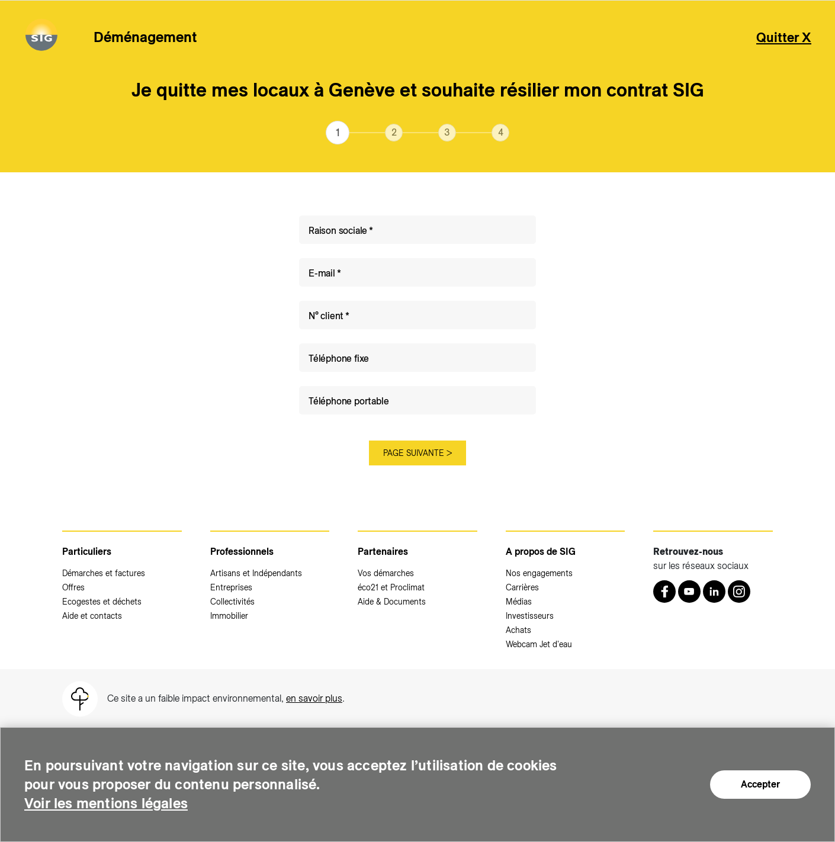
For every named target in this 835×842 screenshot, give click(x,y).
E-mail (322, 273)
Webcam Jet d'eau (539, 644)
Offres (73, 587)
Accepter (760, 784)
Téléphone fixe (339, 358)
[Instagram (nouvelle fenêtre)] (739, 591)
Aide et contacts (92, 616)
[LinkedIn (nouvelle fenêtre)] (714, 591)
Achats (518, 630)
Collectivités (232, 601)
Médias (519, 601)
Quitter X (783, 37)
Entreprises (231, 587)
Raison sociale (338, 230)
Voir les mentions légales (106, 803)
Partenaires (383, 551)
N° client (326, 316)
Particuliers (86, 551)
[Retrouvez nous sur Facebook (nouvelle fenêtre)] (664, 591)
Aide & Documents (392, 601)
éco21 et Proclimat (391, 587)
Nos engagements (539, 573)
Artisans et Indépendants (256, 573)
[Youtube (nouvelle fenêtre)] (689, 591)
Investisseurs (530, 616)
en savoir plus (314, 698)
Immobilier (229, 616)
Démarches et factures (103, 573)
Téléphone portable (348, 401)
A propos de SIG (541, 551)
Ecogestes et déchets (102, 601)
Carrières (522, 587)
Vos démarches (386, 573)
